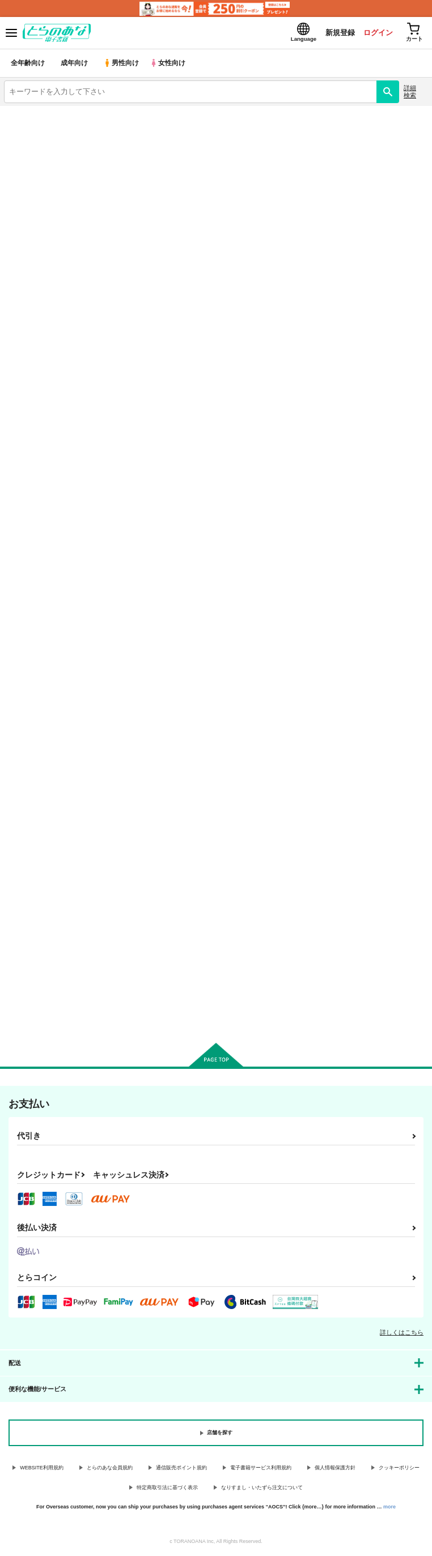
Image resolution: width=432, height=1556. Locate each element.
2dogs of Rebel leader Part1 (53, 909)
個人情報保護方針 (335, 1469)
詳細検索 (410, 93)
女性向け (170, 65)
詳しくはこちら (401, 1334)
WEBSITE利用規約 (41, 1469)
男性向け (122, 65)
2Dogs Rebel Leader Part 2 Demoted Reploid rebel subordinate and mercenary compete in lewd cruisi (212, 571)
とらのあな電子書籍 (33, 114)
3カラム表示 (378, 311)
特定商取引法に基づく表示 (167, 1489)
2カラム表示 (398, 311)
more (389, 1508)
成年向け (75, 65)
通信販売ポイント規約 (181, 1469)
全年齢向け (28, 65)
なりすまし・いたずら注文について (262, 1489)
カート (72, 673)
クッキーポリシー (399, 1469)
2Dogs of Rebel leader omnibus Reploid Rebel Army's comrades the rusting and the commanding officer (67, 571)
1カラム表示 (417, 311)
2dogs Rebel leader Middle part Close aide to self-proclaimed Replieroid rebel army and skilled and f (358, 572)
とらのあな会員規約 (110, 1469)
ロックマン (73, 153)
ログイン (376, 33)
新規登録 (337, 33)
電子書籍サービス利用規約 (260, 1469)
